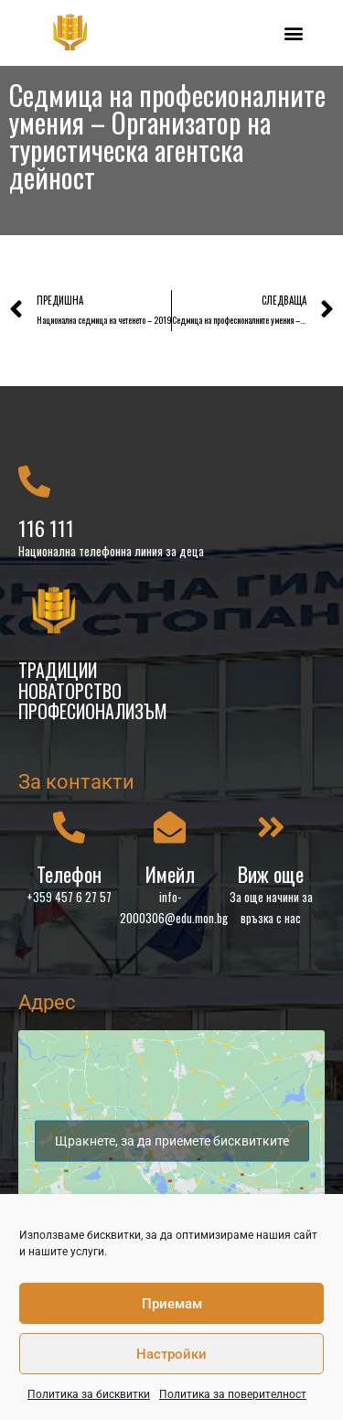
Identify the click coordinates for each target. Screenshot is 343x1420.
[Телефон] (69, 827)
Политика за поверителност (232, 1394)
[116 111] (34, 481)
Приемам (172, 1304)
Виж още (271, 873)
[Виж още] (271, 827)
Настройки (171, 1354)
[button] (294, 32)
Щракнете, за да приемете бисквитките (172, 1140)
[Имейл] (170, 827)
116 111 (46, 528)
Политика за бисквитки (88, 1394)
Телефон (69, 873)
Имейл (170, 873)
